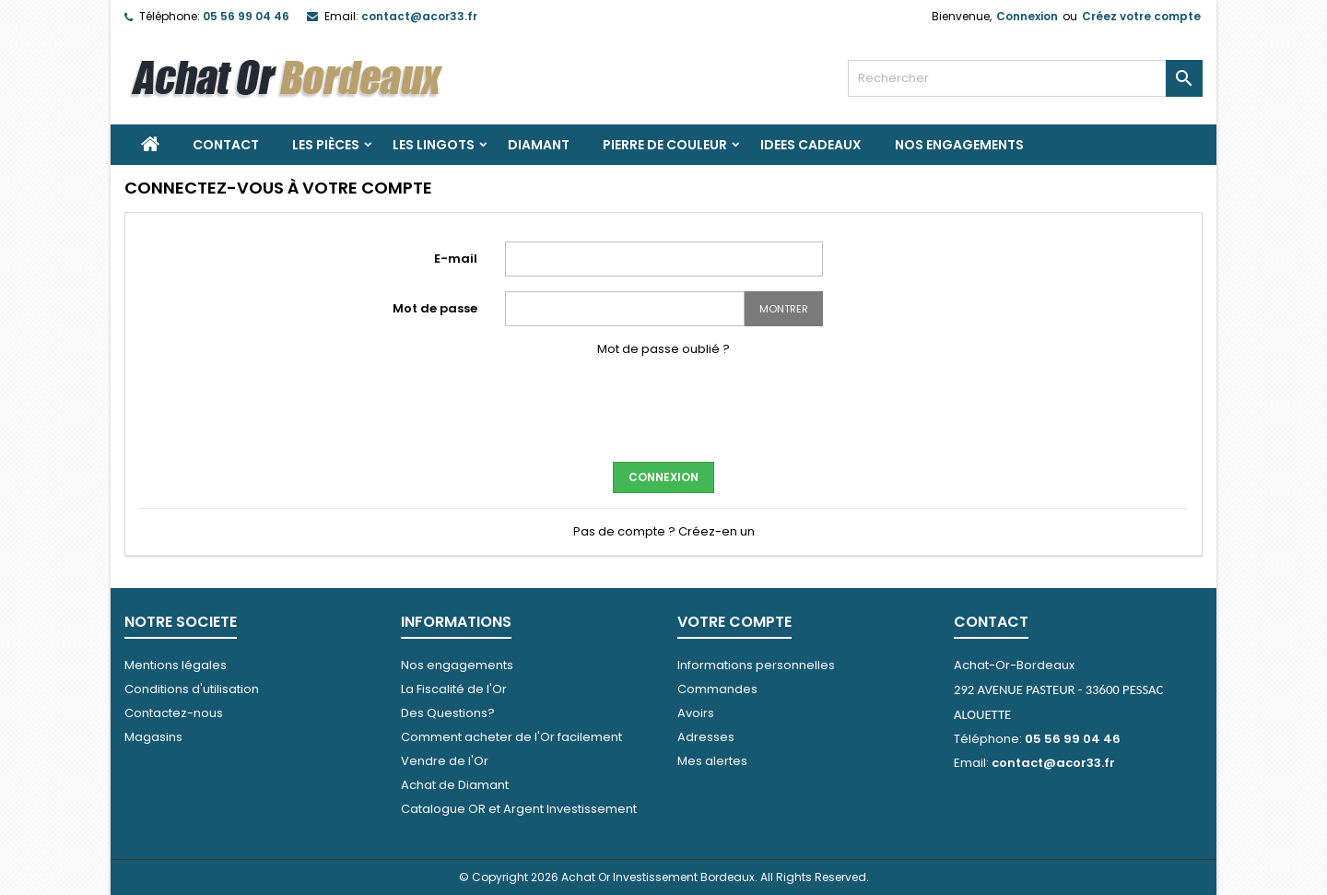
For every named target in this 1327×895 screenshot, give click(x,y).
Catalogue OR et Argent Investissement (519, 809)
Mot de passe (435, 308)
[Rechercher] (1025, 78)
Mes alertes (712, 761)
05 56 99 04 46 (246, 16)
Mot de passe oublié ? (663, 349)
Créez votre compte (1141, 16)
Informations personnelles (756, 665)
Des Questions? (448, 713)
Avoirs (695, 713)
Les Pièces (325, 144)
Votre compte (734, 621)
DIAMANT (539, 144)
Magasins (153, 737)
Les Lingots (434, 144)
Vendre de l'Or (444, 761)
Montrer (783, 308)
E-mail (455, 258)
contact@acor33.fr (419, 16)
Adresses (705, 737)
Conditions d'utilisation (191, 689)
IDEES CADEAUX (811, 144)
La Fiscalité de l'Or (454, 689)
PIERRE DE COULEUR (665, 144)
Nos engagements (959, 144)
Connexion (1027, 16)
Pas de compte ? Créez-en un (664, 531)
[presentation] (663, 407)
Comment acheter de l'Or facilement (511, 737)
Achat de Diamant (455, 785)
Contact (226, 144)
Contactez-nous (173, 713)
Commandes (717, 689)
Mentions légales (175, 665)
